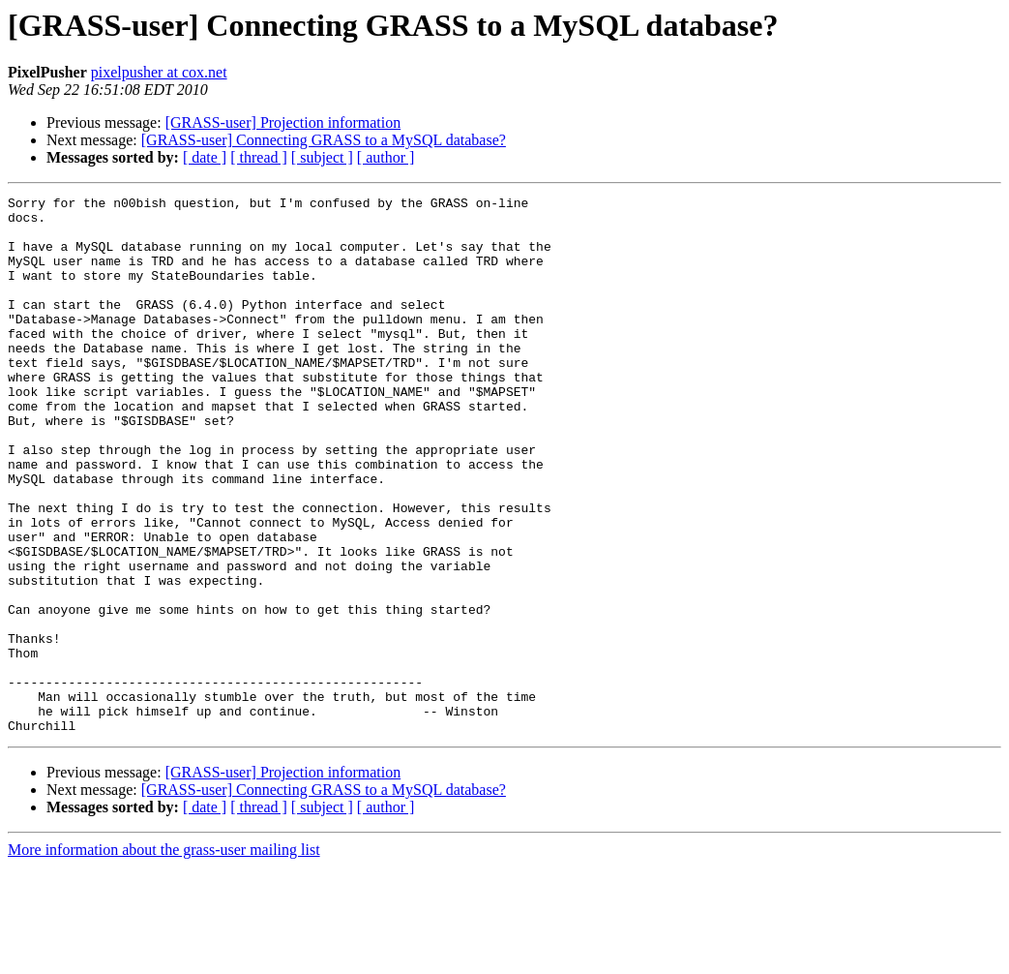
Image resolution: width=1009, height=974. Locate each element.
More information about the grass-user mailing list (164, 957)
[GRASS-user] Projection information (283, 122)
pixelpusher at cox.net (159, 72)
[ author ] (386, 157)
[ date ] (204, 157)
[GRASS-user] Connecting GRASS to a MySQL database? (323, 140)
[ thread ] (258, 157)
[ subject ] (322, 157)
